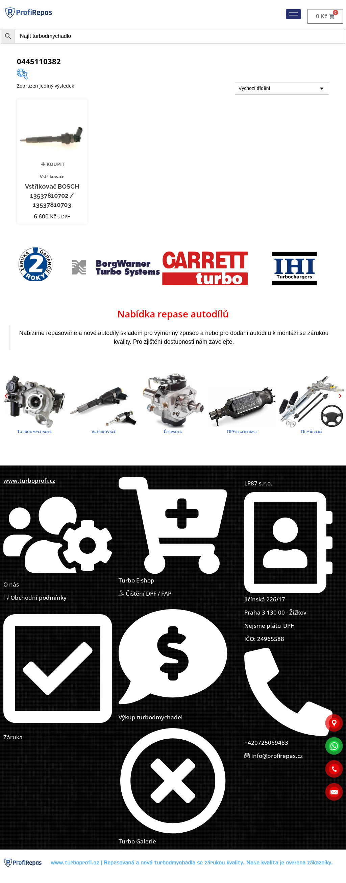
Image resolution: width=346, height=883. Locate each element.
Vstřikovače (52, 176)
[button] (5, 395)
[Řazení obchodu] (282, 88)
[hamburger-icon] (293, 14)
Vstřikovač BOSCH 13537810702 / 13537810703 (52, 196)
